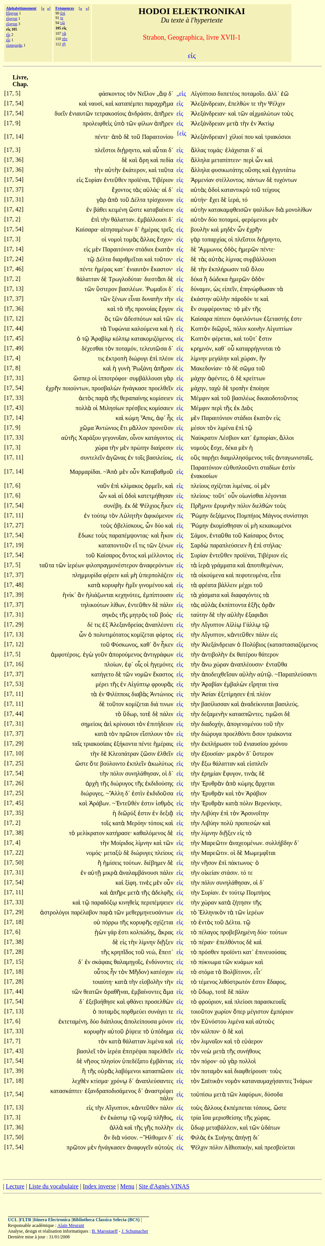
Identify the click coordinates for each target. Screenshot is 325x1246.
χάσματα (209, 595)
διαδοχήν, (213, 724)
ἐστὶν (288, 467)
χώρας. (262, 1117)
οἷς (139, 664)
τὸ (121, 309)
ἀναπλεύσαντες (154, 1081)
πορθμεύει (134, 1011)
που (250, 137)
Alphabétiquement (21, 8)
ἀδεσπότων (138, 319)
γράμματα (224, 565)
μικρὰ (111, 872)
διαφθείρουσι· (251, 1071)
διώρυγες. (93, 793)
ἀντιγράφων (158, 654)
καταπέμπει (130, 103)
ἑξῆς (254, 605)
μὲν (273, 219)
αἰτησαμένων (118, 229)
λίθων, (119, 605)
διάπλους (112, 1021)
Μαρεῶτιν (215, 843)
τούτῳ (100, 515)
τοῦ (136, 137)
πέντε (87, 269)
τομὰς (132, 239)
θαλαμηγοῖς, (129, 962)
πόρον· (209, 1061)
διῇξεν (228, 833)
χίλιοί (237, 137)
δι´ (256, 1137)
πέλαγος (209, 932)
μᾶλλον (139, 428)
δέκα (197, 279)
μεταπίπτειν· (226, 160)
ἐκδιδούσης (159, 783)
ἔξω (207, 763)
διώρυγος (123, 783)
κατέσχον (161, 972)
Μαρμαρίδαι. (86, 471)
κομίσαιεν (161, 408)
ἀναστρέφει (159, 1091)
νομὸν (233, 1081)
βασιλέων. (131, 289)
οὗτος (102, 972)
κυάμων (244, 962)
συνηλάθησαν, (143, 773)
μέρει (102, 684)
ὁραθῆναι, (117, 991)
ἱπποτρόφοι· (113, 378)
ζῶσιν (148, 753)
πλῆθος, (164, 1117)
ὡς (217, 289)
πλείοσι (244, 1001)
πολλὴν (164, 1127)
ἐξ (105, 624)
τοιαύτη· (103, 982)
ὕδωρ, (130, 714)
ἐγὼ (89, 654)
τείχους (271, 190)
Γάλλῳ (252, 624)
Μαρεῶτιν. (215, 853)
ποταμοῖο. (253, 93)
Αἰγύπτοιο (204, 93)
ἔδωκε (86, 535)
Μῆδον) (139, 972)
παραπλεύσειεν (229, 545)
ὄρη (144, 160)
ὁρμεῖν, (154, 486)
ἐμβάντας (161, 1061)
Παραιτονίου (158, 137)
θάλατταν (88, 279)
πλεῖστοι (106, 150)
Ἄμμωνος (211, 249)
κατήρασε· (119, 833)
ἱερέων (77, 565)
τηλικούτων (95, 605)
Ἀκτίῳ (266, 123)
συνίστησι (295, 515)
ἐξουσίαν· (213, 753)
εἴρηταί (11, 18)
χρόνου (278, 744)
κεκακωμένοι (275, 525)
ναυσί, (96, 103)
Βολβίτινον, (237, 972)
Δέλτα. (233, 922)
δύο (213, 219)
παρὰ (102, 398)
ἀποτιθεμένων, (265, 565)
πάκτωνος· (241, 863)
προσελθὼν (159, 1001)
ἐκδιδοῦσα (159, 793)
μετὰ (233, 123)
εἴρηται (11, 24)
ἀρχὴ (92, 783)
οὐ (97, 922)
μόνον (165, 1021)
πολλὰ (84, 408)
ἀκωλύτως (160, 763)
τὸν (65, 39)
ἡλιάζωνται (100, 595)
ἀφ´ (161, 418)
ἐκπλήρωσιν (224, 269)
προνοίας (147, 309)
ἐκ (237, 408)
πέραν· (206, 942)
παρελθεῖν (161, 1051)
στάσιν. (230, 872)
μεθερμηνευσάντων (149, 912)
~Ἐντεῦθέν (126, 803)
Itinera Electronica (52, 1219)
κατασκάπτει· (66, 1091)
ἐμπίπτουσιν (158, 595)
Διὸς (247, 408)
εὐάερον (252, 1041)
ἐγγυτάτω (284, 170)
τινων (167, 704)
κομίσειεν (161, 398)
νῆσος (92, 1061)
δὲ (127, 137)
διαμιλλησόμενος (242, 457)
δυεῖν (62, 113)
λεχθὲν (81, 1081)
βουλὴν (201, 229)
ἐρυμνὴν (225, 505)
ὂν (108, 1137)
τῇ (64, 44)
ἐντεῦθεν (116, 180)
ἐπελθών (239, 103)
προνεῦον (161, 428)
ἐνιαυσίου (257, 744)
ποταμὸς (109, 1011)
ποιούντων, (76, 388)
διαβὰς (141, 694)
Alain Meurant (70, 1225)
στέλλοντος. (230, 180)
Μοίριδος (123, 843)
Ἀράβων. (100, 803)
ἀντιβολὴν (215, 654)
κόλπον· (211, 1031)
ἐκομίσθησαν (227, 525)
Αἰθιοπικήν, (238, 1147)
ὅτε (95, 763)
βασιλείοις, (160, 457)
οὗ (232, 348)
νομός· (94, 853)
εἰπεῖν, (230, 289)
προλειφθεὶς (98, 123)
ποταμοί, (229, 219)
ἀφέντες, (218, 378)
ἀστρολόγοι (55, 912)
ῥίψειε (134, 1031)
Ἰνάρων (302, 1081)
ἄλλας (199, 150)
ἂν (81, 595)
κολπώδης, (143, 932)
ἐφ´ (130, 664)
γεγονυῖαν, (115, 438)
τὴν (262, 103)
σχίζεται (222, 486)
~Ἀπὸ (111, 471)
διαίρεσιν (162, 447)
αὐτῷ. (265, 674)
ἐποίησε (260, 388)
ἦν (114, 972)
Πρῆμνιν (202, 505)
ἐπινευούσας (270, 952)
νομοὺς (201, 447)
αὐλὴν (222, 299)
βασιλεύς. (287, 704)
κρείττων (254, 378)
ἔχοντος (122, 190)
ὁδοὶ (214, 190)
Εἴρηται (12, 13)
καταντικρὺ (236, 190)
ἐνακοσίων (204, 476)
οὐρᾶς (106, 1071)
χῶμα (87, 428)
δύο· (262, 932)
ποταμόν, (127, 348)
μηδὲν (228, 229)
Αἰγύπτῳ (139, 684)
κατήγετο (103, 674)
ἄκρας (166, 932)
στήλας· (272, 545)
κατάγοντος (159, 438)
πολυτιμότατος (112, 634)
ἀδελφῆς (162, 892)
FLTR (25, 1219)
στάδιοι (145, 249)
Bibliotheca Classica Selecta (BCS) (106, 1219)
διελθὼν (263, 505)
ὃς (108, 319)
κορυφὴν (113, 585)
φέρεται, (222, 338)
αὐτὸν (199, 219)
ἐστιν (148, 803)
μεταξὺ (113, 853)
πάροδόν (242, 299)
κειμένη (118, 209)
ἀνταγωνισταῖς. (294, 457)
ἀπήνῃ (244, 1137)
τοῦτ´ (251, 338)
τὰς (138, 190)
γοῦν (102, 654)
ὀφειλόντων (248, 319)
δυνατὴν (153, 299)
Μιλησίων (112, 408)
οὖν (135, 471)
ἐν (254, 123)
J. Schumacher (135, 1231)
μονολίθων (298, 209)
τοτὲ (146, 714)
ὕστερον (107, 289)
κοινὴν (257, 328)
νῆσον (210, 863)
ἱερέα (115, 1051)
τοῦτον (115, 704)
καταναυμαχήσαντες (268, 1081)
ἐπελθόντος (231, 942)
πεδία (166, 160)
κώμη (132, 418)
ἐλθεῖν (165, 753)
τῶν (243, 113)
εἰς (180, 103)
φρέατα (208, 585)
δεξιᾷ (167, 813)
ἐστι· (297, 319)
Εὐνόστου (214, 1021)
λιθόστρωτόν (235, 982)
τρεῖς (167, 229)
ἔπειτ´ (166, 952)
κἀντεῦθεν (241, 634)
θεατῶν (94, 991)
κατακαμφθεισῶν (230, 209)
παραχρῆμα (159, 103)
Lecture (15, 1186)
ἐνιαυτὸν (139, 269)
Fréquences (64, 8)
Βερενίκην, (268, 803)
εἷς (8, 40)
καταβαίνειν (158, 209)
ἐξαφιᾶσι (256, 615)
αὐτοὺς (265, 1021)
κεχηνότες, (128, 595)
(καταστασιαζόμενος (292, 644)
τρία (197, 1117)
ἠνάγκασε (135, 388)
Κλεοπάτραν (124, 753)
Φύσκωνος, (125, 644)
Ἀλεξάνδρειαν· (209, 113)
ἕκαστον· (162, 269)
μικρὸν (236, 753)
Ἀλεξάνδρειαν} (209, 137)
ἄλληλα (201, 160)
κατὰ (95, 585)
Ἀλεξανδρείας (127, 624)
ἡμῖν (132, 585)
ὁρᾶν (268, 605)
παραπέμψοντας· (129, 535)
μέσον (199, 428)
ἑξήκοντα (126, 744)
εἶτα (275, 575)
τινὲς (146, 882)
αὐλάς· (151, 190)
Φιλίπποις (119, 694)
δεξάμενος (223, 515)
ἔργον (166, 309)
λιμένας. (242, 486)
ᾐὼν (101, 932)
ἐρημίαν (212, 773)
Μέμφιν (201, 398)
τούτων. (133, 863)
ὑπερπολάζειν (156, 575)
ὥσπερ (82, 378)
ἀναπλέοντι (159, 624)
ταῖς (78, 744)
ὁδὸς (231, 249)
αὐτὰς (199, 190)
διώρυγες (142, 853)
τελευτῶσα (154, 348)
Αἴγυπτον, (213, 634)
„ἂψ (162, 93)
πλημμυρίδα (87, 575)
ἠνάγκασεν (112, 1147)
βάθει (100, 209)
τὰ (64, 33)
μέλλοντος (161, 555)
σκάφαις (103, 962)
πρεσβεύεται (279, 1147)
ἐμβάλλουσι (152, 219)
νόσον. (130, 1137)
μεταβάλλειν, (222, 1127)
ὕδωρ (198, 1127)
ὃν (157, 644)
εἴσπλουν (152, 734)
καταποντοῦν (115, 545)
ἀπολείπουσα (141, 1021)
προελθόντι (237, 734)
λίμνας (234, 259)
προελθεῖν (160, 388)
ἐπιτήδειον (160, 724)
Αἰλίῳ (234, 624)
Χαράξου (91, 438)
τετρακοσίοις (111, 113)
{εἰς (181, 133)
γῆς (149, 1127)
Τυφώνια (119, 328)
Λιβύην (211, 813)
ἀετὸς (87, 398)
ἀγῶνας (116, 457)
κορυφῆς (141, 922)
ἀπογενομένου (245, 724)
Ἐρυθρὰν (213, 783)
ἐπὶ (62, 13)
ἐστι (124, 932)
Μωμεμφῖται (259, 853)
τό (244, 199)
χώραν (221, 664)
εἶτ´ (258, 972)
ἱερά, (234, 199)
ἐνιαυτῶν (82, 113)
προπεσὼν (248, 823)
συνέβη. (113, 505)
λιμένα (227, 428)
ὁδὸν (258, 279)
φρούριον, (210, 1001)
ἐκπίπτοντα (233, 605)
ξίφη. (131, 882)
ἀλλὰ (117, 1127)
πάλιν (167, 605)
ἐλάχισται (238, 150)
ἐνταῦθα (220, 535)
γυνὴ (125, 368)
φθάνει (136, 1001)
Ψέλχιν (276, 103)
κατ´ (120, 269)
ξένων (120, 299)
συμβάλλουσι (259, 259)
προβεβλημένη (238, 932)
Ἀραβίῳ (102, 338)
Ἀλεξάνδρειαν (209, 123)
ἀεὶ (109, 724)
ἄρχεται (265, 783)
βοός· (166, 615)
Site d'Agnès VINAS (163, 1186)
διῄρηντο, (129, 150)
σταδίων (271, 467)
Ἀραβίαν (212, 684)
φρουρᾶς (162, 684)
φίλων (146, 123)
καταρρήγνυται (255, 348)
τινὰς (251, 773)
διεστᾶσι (155, 279)
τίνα (273, 684)
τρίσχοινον (160, 199)
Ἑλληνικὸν (212, 912)
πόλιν (240, 328)
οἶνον (137, 438)
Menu (127, 1186)
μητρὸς (139, 615)
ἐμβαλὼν (236, 684)
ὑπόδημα (162, 1031)
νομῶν (144, 674)
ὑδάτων (270, 1127)
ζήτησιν (242, 902)
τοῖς (140, 457)
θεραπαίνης (135, 398)
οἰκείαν (211, 872)
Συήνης (225, 1137)
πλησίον (111, 1061)
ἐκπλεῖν (137, 763)
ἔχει (215, 199)
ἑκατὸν (164, 249)
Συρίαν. (210, 892)
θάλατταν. (123, 219)
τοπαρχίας (215, 239)
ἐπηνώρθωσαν (258, 289)
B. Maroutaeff (105, 1231)
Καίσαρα (202, 319)
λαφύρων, (251, 1094)
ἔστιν (265, 338)
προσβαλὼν (107, 388)
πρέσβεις (137, 408)
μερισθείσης (228, 1117)
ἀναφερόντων (156, 565)
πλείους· (201, 496)
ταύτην (200, 615)
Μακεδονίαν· (207, 368)
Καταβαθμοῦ (157, 471)
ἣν (262, 358)
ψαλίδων (264, 209)
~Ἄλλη (115, 793)
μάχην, (199, 388)
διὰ (280, 209)
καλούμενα (145, 328)
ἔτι (124, 428)
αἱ (259, 150)
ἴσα (207, 1117)
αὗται (161, 150)
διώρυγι (139, 358)
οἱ (104, 239)
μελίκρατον (91, 833)
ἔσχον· (165, 239)
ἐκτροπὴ (117, 358)
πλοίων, (113, 664)
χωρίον (223, 1011)
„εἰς (181, 93)
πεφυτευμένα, (252, 575)
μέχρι (246, 585)
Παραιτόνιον (119, 249)
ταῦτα (166, 170)
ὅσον (259, 734)
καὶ (83, 103)
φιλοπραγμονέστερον (112, 565)
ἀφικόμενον (158, 515)
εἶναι (135, 299)
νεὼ (207, 1051)
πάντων (257, 180)
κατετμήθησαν (155, 496)
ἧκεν (167, 505)
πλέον (166, 358)
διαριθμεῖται (129, 259)
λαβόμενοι (128, 1071)
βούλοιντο (113, 763)
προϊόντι (232, 952)
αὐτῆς (69, 438)
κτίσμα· (100, 1081)
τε (61, 18)
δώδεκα (219, 279)
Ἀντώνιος (107, 428)
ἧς (170, 418)
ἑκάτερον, (134, 170)
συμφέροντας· (215, 309)
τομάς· (216, 150)
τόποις (156, 823)
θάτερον (268, 654)
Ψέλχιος (150, 505)
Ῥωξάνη (143, 368)
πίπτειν (223, 319)
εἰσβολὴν (151, 982)
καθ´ (221, 348)
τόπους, (262, 1107)
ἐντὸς (206, 922)
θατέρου (248, 654)
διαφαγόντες (247, 595)
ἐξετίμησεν (232, 694)
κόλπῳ (122, 338)
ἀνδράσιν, (140, 113)
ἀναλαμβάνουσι (139, 872)
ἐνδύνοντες (160, 962)
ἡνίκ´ (70, 595)
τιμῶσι (274, 714)
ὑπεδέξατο (136, 1061)
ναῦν (104, 486)
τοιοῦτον (202, 1011)
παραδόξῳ (105, 902)
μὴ (255, 525)
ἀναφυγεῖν (141, 1147)
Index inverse (99, 1186)
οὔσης (253, 170)
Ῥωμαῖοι (157, 289)
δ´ (171, 93)
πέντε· (102, 137)
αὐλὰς (210, 605)
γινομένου (152, 585)
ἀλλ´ (274, 93)
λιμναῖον (212, 1041)
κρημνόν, (202, 348)
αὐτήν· (199, 199)
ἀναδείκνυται (258, 704)
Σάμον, (199, 535)
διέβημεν (155, 863)
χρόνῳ (120, 1081)
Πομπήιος (249, 515)
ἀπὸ (117, 137)
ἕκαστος (163, 674)
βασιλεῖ (87, 1051)
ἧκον (167, 535)
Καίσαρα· (87, 229)
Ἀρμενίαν (203, 180)
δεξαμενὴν (215, 714)
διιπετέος (229, 93)
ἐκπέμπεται (238, 1107)
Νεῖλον (146, 93)
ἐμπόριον (281, 1011)
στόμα (206, 972)
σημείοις (92, 724)
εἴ (136, 545)
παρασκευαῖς (270, 1001)
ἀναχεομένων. (246, 843)
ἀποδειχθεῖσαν (220, 674)
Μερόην (137, 823)
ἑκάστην (202, 299)
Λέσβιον (230, 438)
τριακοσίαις (99, 744)
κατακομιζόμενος (152, 338)
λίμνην (200, 358)
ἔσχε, (217, 447)
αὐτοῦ (116, 1031)
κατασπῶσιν (157, 1071)
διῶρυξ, (222, 328)
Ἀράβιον (256, 793)
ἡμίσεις (113, 863)
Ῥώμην (200, 515)
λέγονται (275, 496)
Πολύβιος (254, 644)
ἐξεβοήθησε (101, 1001)
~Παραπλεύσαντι (296, 674)
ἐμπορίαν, (265, 438)
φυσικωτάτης (228, 170)
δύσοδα (273, 1094)
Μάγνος (272, 515)
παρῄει (210, 457)
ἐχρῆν (254, 229)
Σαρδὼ (200, 545)
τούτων (278, 932)
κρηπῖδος (123, 952)
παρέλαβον (85, 912)
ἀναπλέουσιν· (247, 664)
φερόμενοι (255, 219)
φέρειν (112, 575)
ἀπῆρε (119, 892)
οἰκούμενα (212, 575)
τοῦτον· (164, 259)
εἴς (8, 34)
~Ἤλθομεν (154, 1137)
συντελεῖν (93, 457)
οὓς (196, 457)
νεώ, (151, 952)
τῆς (130, 309)
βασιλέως (244, 398)
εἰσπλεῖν (257, 763)
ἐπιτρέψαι (135, 1051)
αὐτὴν (113, 170)
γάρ (113, 932)
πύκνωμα (210, 962)
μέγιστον (258, 1011)
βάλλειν (228, 585)
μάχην (199, 378)
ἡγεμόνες (161, 664)
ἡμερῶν (249, 249)
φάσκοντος (112, 93)
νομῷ (146, 1117)
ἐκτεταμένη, (73, 1021)
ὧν (259, 160)
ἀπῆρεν (163, 113)
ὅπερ (240, 1011)
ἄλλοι (286, 438)
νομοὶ (116, 239)
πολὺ (227, 823)
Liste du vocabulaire (54, 1186)
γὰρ (102, 199)
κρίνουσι (124, 724)
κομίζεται (143, 634)
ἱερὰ (204, 565)
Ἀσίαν (209, 694)
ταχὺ (216, 388)
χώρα (102, 447)
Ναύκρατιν (205, 438)
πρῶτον (129, 734)
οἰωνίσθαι (252, 496)
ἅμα (168, 991)
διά (154, 704)
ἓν (194, 309)
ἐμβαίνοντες (147, 991)
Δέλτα (138, 199)
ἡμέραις (163, 744)
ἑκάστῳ (118, 1117)
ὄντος (276, 535)
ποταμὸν (213, 1071)
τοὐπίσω (202, 1094)
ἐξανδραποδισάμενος (111, 1091)
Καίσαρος (256, 535)
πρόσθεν (209, 952)
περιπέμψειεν (157, 902)
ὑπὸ (120, 123)
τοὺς (287, 113)
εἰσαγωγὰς (14, 45)
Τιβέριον (162, 180)
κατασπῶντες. (246, 714)
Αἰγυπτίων (279, 328)
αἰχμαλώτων (265, 113)
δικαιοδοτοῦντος (277, 398)
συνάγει (158, 1011)
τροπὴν (240, 388)
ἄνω (207, 664)
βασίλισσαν (216, 704)
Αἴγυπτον (213, 624)
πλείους (201, 486)
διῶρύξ (128, 813)
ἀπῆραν (164, 368)
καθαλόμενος (150, 833)
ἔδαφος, (277, 982)
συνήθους (249, 1051)
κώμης (246, 783)
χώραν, (249, 358)
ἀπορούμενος (126, 654)
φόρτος (164, 634)
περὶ (249, 160)
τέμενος (208, 982)
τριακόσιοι (278, 137)
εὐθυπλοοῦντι (242, 467)
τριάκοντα (279, 734)
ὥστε (136, 209)
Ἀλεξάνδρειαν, (209, 103)
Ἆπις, (147, 418)
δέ (90, 624)
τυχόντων (285, 180)
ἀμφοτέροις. (66, 654)
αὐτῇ (95, 872)
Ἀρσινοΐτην (255, 813)
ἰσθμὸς (164, 803)
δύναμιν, (201, 289)
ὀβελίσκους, (129, 525)
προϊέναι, (139, 180)
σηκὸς (110, 615)
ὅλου (257, 269)
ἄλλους (214, 1107)
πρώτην (140, 447)
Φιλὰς (199, 1137)
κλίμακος (133, 486)
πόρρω (111, 922)
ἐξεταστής (277, 319)
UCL (13, 1219)
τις (102, 358)
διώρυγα (212, 734)
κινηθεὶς (130, 902)
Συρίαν (94, 180)
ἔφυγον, (232, 773)
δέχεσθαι (93, 348)
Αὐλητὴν (131, 515)
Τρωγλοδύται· (125, 279)
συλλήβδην (279, 843)
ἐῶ (285, 93)
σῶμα (248, 368)
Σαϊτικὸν (213, 1081)
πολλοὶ (247, 1061)
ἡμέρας (151, 229)
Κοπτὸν (201, 328)
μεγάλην (220, 358)
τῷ (62, 23)
